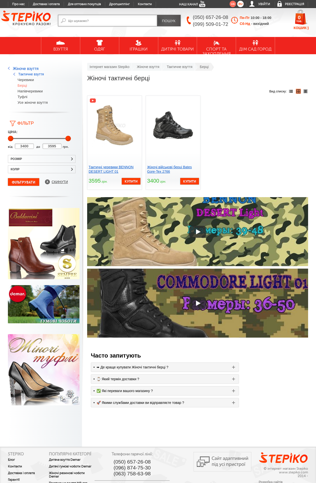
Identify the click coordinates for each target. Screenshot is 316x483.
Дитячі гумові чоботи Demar (72, 439)
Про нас (18, 4)
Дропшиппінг (119, 4)
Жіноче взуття (26, 69)
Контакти (145, 4)
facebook (128, 459)
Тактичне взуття (31, 74)
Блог (11, 427)
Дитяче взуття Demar (72, 431)
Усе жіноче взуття (33, 102)
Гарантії (14, 446)
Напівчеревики (30, 91)
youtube (117, 459)
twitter (149, 459)
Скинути (60, 182)
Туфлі (22, 97)
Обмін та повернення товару (24, 455)
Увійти (264, 4)
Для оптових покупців (84, 4)
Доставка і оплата (46, 4)
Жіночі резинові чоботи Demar (74, 449)
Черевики (26, 80)
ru (240, 3)
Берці (22, 85)
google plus (139, 461)
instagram (160, 459)
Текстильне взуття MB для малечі (76, 459)
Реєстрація (294, 4)
